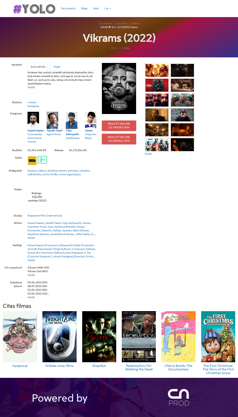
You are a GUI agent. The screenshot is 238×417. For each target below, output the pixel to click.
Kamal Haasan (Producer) (42, 245)
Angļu (57, 67)
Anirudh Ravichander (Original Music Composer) (56, 249)
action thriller (50, 174)
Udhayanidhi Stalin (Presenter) (76, 245)
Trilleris (135, 23)
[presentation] (39, 67)
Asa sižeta (121, 23)
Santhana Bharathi (64, 227)
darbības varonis (57, 171)
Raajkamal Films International (45, 215)
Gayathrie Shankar (38, 234)
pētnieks (73, 171)
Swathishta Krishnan (62, 234)
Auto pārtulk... (38, 67)
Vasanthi (46, 230)
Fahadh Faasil (53, 223)
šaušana (32, 171)
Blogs (84, 8)
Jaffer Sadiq (82, 234)
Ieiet (96, 8)
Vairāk (31, 87)
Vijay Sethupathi (71, 223)
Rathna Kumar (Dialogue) (68, 253)
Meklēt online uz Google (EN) (119, 139)
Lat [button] (107, 8)
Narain (87, 223)
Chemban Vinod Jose (40, 227)
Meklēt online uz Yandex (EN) (119, 126)
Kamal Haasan (36, 223)
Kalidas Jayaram (62, 230)
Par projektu (68, 8)
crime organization (70, 174)
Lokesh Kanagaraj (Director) (68, 256)
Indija (125, 48)
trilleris (42, 171)
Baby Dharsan (81, 230)
